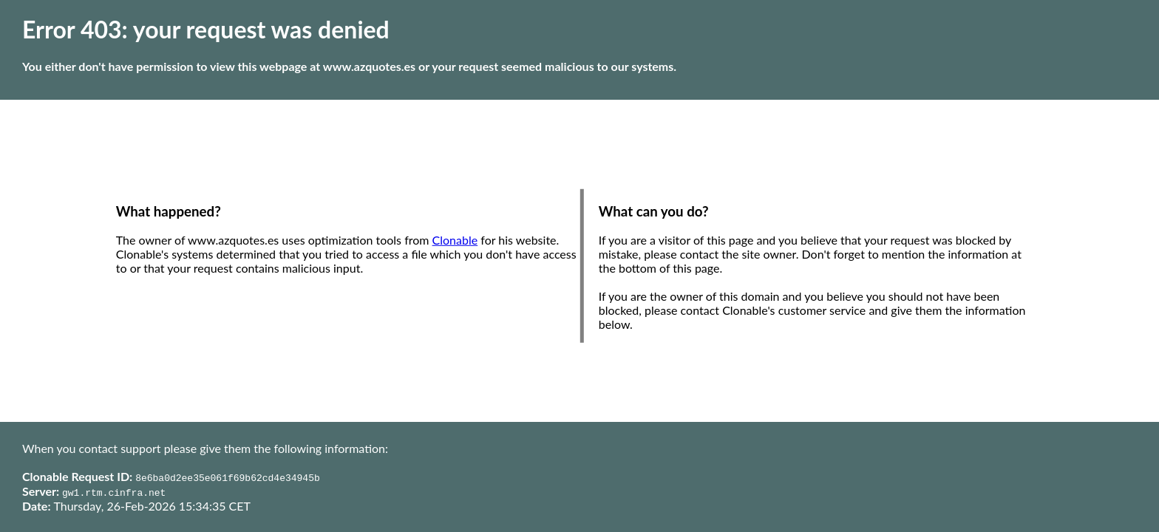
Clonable (455, 240)
